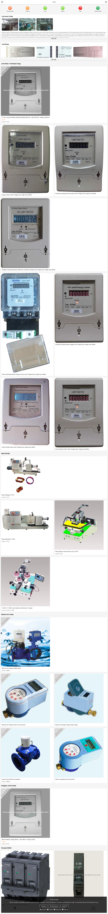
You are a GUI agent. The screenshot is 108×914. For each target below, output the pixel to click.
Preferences (57, 909)
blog (45, 11)
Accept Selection (54, 906)
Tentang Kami (10, 11)
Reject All (64, 906)
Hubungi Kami (97, 11)
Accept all (43, 906)
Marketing (65, 909)
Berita (62, 11)
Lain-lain (53, 38)
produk (28, 11)
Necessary (43, 909)
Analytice (50, 909)
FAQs (80, 11)
